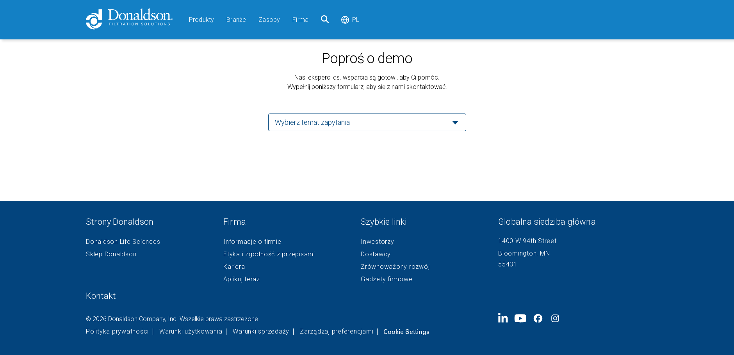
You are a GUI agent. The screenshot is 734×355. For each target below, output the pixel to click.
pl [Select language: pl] (350, 20)
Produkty (201, 19)
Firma (300, 19)
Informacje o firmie (252, 242)
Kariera (234, 267)
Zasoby (269, 19)
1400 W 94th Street (527, 241)
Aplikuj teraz (241, 279)
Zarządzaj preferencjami (336, 331)
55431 (507, 264)
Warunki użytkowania (190, 331)
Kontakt (101, 296)
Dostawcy (376, 254)
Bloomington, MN (524, 253)
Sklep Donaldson (111, 254)
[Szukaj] (325, 19)
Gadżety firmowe (386, 279)
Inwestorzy (377, 242)
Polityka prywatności (117, 331)
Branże (236, 19)
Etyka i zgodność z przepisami (269, 254)
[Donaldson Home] (134, 19)
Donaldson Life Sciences (123, 242)
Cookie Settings (406, 331)
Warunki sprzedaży (261, 331)
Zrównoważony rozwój (395, 267)
